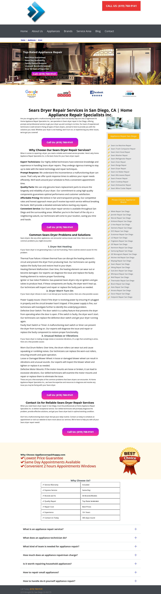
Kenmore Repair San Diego (122, 247)
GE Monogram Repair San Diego (124, 254)
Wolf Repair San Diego (120, 277)
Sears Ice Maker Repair (120, 172)
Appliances (53, 31)
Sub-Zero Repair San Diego (122, 270)
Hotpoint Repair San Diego (121, 297)
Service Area (84, 31)
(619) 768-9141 (127, 6)
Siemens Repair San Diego (121, 228)
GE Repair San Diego (119, 244)
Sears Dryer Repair (118, 168)
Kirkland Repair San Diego (121, 221)
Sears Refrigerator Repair (121, 158)
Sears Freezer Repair (119, 178)
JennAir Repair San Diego (121, 214)
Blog (98, 31)
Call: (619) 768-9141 (44, 73)
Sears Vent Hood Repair (120, 152)
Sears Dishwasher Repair (121, 185)
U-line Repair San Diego (120, 224)
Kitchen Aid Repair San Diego (122, 257)
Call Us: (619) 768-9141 (60, 142)
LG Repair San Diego (119, 238)
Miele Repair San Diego (120, 211)
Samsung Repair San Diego (122, 251)
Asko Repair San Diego (120, 287)
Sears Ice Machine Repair (121, 145)
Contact (109, 31)
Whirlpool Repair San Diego (122, 274)
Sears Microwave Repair (120, 175)
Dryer (40, 40)
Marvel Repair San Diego (121, 218)
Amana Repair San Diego (121, 290)
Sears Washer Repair (119, 155)
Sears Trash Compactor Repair (123, 149)
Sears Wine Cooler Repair (121, 188)
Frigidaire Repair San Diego (122, 241)
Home (24, 31)
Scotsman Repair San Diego (122, 234)
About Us (37, 31)
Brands (68, 31)
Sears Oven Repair (118, 162)
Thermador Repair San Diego (122, 280)
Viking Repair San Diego (120, 267)
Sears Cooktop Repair (119, 181)
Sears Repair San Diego (120, 264)
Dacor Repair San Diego (120, 294)
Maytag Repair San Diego (121, 261)
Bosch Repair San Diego (120, 284)
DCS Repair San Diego (120, 231)
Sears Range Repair (118, 165)
